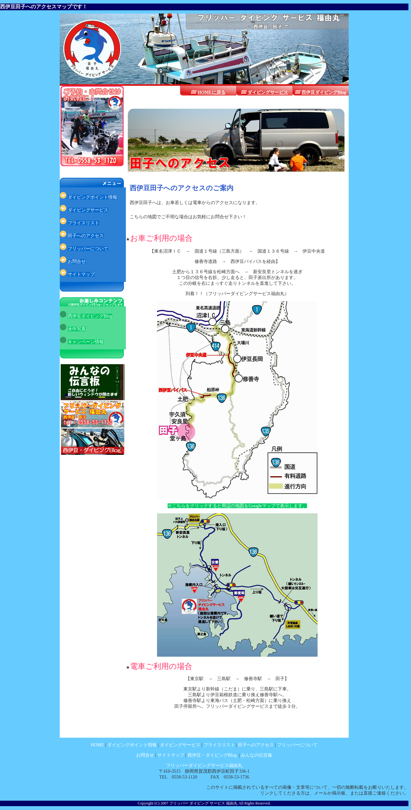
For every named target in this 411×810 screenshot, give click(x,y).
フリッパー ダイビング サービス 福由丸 (203, 803)
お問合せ (77, 261)
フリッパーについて (88, 248)
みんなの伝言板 (256, 755)
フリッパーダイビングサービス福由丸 (204, 765)
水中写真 (77, 329)
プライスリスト (83, 223)
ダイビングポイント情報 (92, 197)
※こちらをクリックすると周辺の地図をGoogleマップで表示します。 (237, 505)
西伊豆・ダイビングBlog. (213, 755)
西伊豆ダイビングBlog (324, 92)
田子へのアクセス (86, 235)
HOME (97, 744)
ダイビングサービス (268, 92)
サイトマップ (81, 274)
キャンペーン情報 (86, 341)
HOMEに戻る (211, 92)
